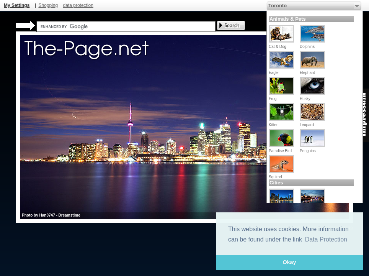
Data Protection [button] (326, 239)
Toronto (277, 5)
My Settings (16, 5)
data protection (78, 5)
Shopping (48, 5)
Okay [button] (289, 262)
